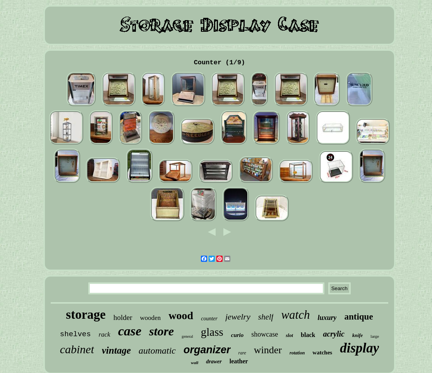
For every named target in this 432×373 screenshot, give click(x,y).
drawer (213, 361)
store (161, 331)
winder (268, 350)
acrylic (334, 334)
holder (122, 317)
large (374, 336)
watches (322, 352)
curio (237, 335)
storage (86, 314)
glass (212, 332)
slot (289, 335)
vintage (116, 350)
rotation (297, 353)
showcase (264, 334)
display (359, 348)
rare (242, 353)
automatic (157, 350)
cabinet (77, 349)
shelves (75, 334)
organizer (207, 350)
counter (209, 318)
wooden (150, 317)
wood (180, 315)
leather (239, 361)
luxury (326, 317)
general (187, 336)
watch (295, 314)
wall (194, 362)
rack (104, 334)
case (129, 331)
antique (358, 316)
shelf (266, 316)
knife (357, 335)
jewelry (237, 316)
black (308, 335)
